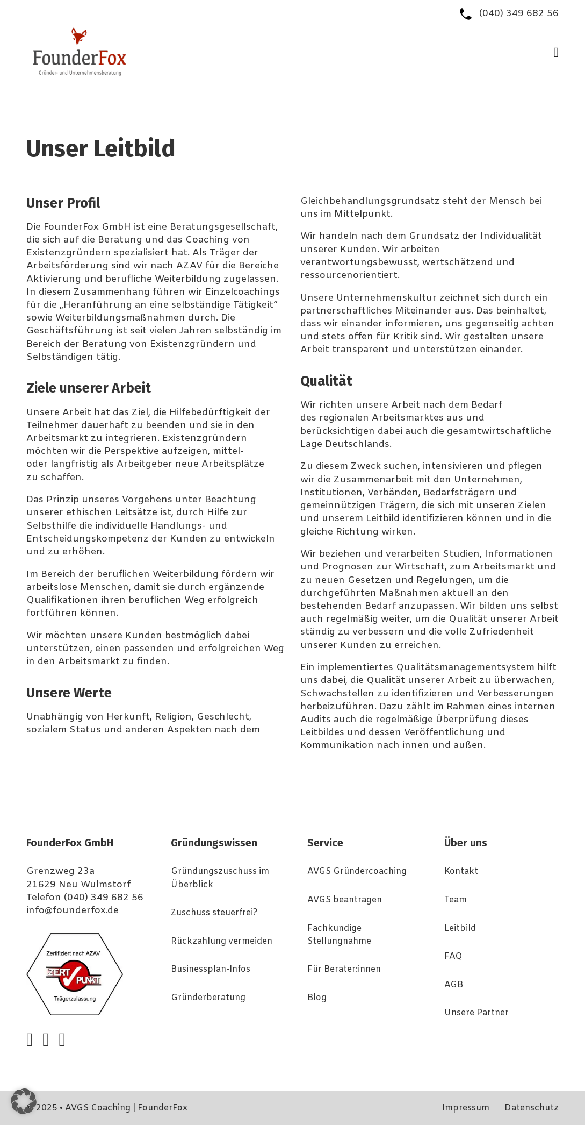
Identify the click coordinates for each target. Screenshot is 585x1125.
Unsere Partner (476, 1013)
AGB (453, 985)
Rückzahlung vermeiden (221, 942)
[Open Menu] (556, 53)
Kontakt (461, 872)
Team (455, 900)
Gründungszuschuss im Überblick (220, 878)
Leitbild (460, 929)
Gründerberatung (208, 998)
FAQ (453, 957)
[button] (23, 1101)
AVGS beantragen (344, 900)
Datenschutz (531, 1108)
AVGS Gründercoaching (357, 872)
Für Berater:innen (344, 970)
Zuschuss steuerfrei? (214, 913)
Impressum (465, 1108)
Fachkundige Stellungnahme (339, 935)
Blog (317, 998)
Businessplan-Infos (210, 970)
